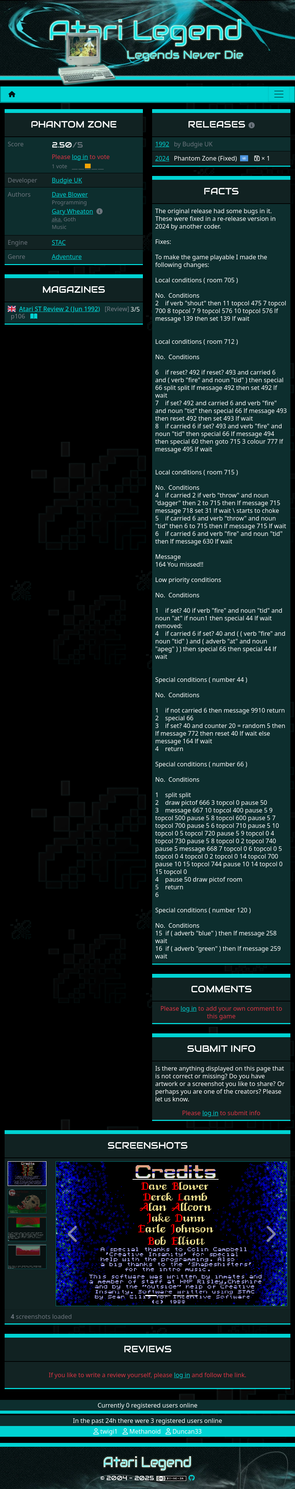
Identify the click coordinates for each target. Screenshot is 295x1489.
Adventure (67, 256)
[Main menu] (279, 94)
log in (80, 157)
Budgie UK (67, 180)
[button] (99, 211)
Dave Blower (70, 194)
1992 (162, 144)
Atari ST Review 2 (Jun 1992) (59, 309)
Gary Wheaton (72, 211)
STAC (59, 242)
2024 (162, 158)
